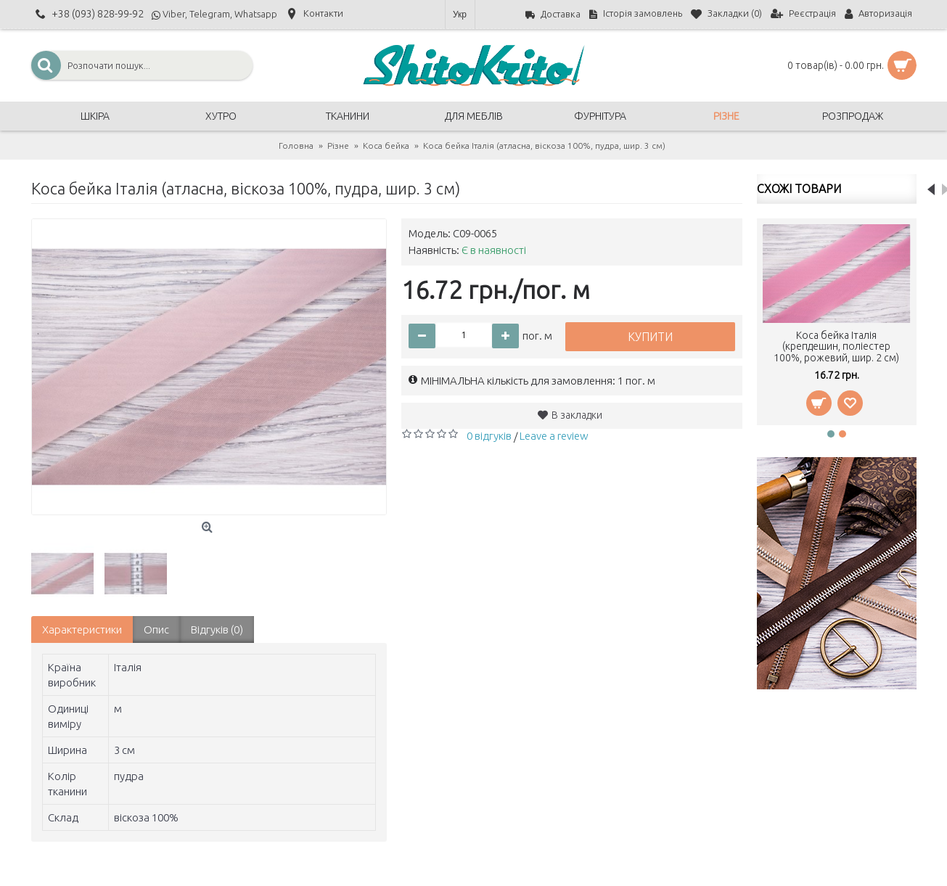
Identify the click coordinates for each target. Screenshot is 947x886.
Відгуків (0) (217, 629)
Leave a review (554, 436)
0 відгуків (489, 436)
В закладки (577, 415)
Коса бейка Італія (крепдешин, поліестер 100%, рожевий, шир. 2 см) (836, 346)
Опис (156, 629)
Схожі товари (799, 188)
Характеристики (82, 629)
